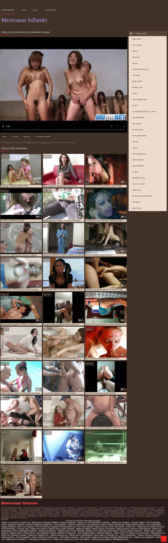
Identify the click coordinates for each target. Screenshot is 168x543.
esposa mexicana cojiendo (29, 510)
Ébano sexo (136, 208)
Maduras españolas (43, 524)
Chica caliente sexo (139, 99)
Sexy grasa (136, 124)
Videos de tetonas (115, 524)
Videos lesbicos (8, 527)
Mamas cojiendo (25, 524)
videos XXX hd (120, 533)
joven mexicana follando (25, 513)
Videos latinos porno (135, 524)
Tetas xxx (5, 535)
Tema (24, 10)
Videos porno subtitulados (81, 535)
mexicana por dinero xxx (37, 516)
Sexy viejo (136, 57)
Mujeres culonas (19, 535)
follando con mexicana (93, 510)
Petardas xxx (112, 535)
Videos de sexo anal (103, 527)
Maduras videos (83, 529)
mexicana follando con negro (13, 516)
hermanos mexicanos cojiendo (113, 512)
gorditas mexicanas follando (67, 512)
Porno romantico (9, 524)
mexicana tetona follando (79, 516)
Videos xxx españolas (144, 537)
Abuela (134, 105)
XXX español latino (86, 533)
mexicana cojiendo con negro (91, 515)
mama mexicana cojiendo (121, 513)
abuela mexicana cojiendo (11, 507)
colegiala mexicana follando (99, 509)
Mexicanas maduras (41, 522)
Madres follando (104, 533)
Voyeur (134, 93)
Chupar (135, 63)
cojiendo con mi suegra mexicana (142, 507)
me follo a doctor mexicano (144, 513)
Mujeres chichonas (76, 524)
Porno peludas (153, 522)
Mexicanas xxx (158, 533)
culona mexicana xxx (122, 509)
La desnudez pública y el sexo (144, 111)
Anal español (144, 529)
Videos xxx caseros (121, 522)
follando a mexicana (50, 510)
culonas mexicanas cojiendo (143, 509)
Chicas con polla (138, 184)
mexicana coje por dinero (49, 515)
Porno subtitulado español (24, 531)
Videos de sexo (157, 527)
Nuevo (35, 10)
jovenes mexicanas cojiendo (48, 513)
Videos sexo (149, 531)
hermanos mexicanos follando (140, 512)
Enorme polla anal (139, 154)
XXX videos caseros (69, 537)
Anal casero (99, 535)
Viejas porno (143, 527)
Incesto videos (138, 522)
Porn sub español (85, 527)
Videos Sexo (29, 533)
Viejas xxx (82, 522)
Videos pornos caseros (126, 529)
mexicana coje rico (69, 515)
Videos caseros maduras (149, 535)
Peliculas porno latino (96, 524)
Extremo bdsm (137, 130)
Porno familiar (42, 533)
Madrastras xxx (125, 537)
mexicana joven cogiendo (43, 137)
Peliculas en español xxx (40, 539)
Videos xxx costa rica (63, 539)
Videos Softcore (138, 166)
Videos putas (16, 533)
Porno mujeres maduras (131, 531)
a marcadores (50, 10)
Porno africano (78, 531)
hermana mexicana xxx (90, 512)
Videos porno (63, 531)
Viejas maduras (39, 537)
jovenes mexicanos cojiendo (97, 513)
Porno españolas (128, 535)
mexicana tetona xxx (100, 516)
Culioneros (130, 527)
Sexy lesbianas (138, 117)
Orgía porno (136, 190)
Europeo (135, 172)
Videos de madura (38, 529)
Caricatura (136, 202)
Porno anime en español (103, 529)
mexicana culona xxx (135, 515)
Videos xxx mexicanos (139, 533)
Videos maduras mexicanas (63, 533)
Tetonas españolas (47, 531)
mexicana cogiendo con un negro (24, 515)
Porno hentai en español (47, 527)
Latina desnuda (138, 160)
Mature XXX (91, 531)
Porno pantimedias (139, 136)
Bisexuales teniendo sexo (142, 196)
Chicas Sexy (137, 45)
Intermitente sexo (138, 178)
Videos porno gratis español (61, 529)
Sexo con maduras (26, 527)
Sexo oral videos (82, 539)
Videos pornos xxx (58, 535)
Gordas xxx (52, 537)
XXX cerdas (85, 537)
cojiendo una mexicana (77, 509)
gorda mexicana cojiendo (114, 510)
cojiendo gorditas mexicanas (54, 509)
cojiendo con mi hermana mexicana (113, 507)
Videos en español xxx (38, 535)
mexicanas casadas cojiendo (147, 516)
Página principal (7, 10)
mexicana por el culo (57, 516)
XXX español (60, 524)
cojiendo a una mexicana (87, 507)
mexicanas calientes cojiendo (122, 516)
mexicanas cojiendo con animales (14, 518)
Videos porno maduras (16, 539)
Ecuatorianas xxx (68, 527)
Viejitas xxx (25, 522)
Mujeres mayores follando (64, 522)
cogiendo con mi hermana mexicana (38, 507)
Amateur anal (137, 87)
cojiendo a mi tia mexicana (64, 507)
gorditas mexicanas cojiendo (41, 512)
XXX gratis (119, 527)
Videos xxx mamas (10, 522)
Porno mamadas (153, 524)
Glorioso (135, 142)
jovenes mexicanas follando (73, 513)
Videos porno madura (101, 539)
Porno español (23, 537)
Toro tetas (136, 75)
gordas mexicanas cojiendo (137, 510)
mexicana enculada (153, 515)
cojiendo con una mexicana (30, 509)
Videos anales (8, 537)
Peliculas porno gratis (108, 531)
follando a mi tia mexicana (71, 510)
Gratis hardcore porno (140, 69)
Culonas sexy (23, 529)
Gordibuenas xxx (121, 539)
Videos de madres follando (104, 537)
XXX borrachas (8, 529)
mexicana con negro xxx (115, 515)
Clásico (135, 148)
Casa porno (136, 39)
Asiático (135, 51)
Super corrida (137, 81)
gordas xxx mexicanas (19, 512)
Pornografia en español (99, 522)
